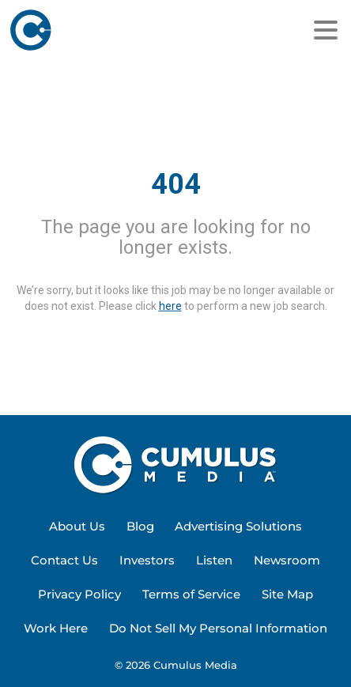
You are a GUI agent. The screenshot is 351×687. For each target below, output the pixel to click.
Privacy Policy (79, 594)
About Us (77, 526)
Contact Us (64, 560)
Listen (214, 560)
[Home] (95, 29)
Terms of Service (191, 594)
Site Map (287, 594)
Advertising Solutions (238, 526)
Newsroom (287, 560)
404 (176, 184)
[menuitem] (77, 527)
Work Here (56, 628)
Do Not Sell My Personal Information (218, 628)
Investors (147, 560)
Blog (140, 526)
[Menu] (325, 29)
